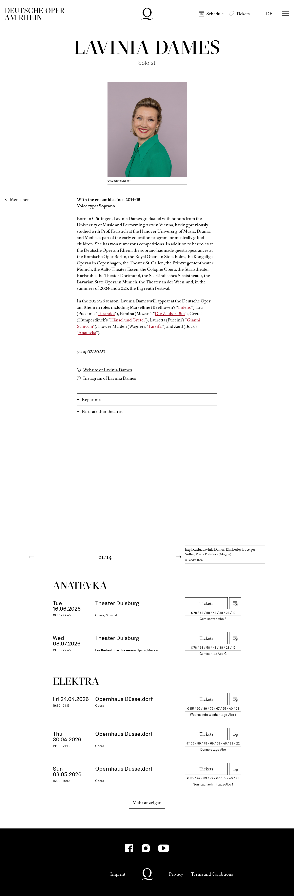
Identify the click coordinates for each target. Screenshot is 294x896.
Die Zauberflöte (170, 313)
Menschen (20, 199)
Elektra (76, 681)
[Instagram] (146, 848)
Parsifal (155, 326)
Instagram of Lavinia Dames (109, 378)
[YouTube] (163, 848)
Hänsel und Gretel (127, 320)
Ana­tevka (80, 585)
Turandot (106, 313)
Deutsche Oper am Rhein (35, 14)
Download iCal (235, 603)
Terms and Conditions (212, 874)
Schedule (215, 14)
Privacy (176, 874)
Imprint (117, 874)
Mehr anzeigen (147, 802)
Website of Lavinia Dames (107, 370)
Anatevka (87, 333)
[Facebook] (129, 848)
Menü (285, 14)
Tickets (243, 14)
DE (269, 14)
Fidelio (184, 307)
